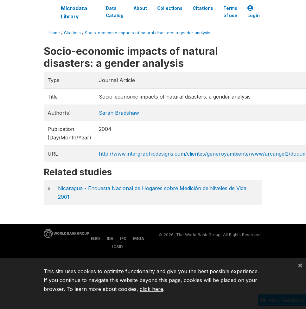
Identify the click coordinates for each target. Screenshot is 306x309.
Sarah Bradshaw (119, 113)
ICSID (117, 246)
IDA (110, 238)
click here (151, 289)
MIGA (138, 238)
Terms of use (230, 12)
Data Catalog (115, 12)
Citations (203, 8)
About (140, 8)
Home (54, 32)
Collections (169, 8)
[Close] (300, 265)
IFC (123, 238)
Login (253, 12)
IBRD (95, 238)
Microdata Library (74, 12)
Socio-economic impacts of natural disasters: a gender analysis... (149, 32)
